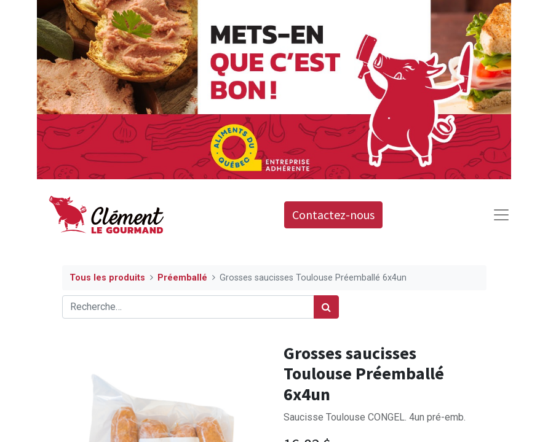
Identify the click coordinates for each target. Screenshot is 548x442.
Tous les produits (107, 278)
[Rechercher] (326, 307)
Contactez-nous (333, 214)
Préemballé (182, 278)
